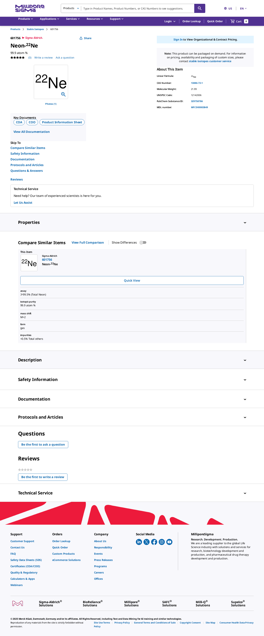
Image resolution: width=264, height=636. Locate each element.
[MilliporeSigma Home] (29, 8)
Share (85, 38)
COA (19, 122)
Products (15, 29)
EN (243, 8)
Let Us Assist (23, 202)
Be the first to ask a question (43, 444)
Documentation (22, 159)
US (228, 8)
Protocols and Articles (27, 165)
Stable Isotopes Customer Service (210, 61)
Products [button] (68, 8)
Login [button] (170, 21)
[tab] (18, 29)
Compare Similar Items (27, 148)
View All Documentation (31, 132)
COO (32, 122)
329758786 (197, 101)
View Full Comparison (88, 242)
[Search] (199, 8)
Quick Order (215, 21)
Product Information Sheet (62, 122)
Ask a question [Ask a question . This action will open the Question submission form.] (65, 57)
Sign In (178, 39)
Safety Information (25, 153)
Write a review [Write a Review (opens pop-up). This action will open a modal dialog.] (43, 57)
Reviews (16, 179)
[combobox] (133, 8)
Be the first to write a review (44, 478)
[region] (51, 82)
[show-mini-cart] (239, 21)
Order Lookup (191, 21)
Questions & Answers (26, 171)
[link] (29, 541)
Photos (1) (50, 103)
